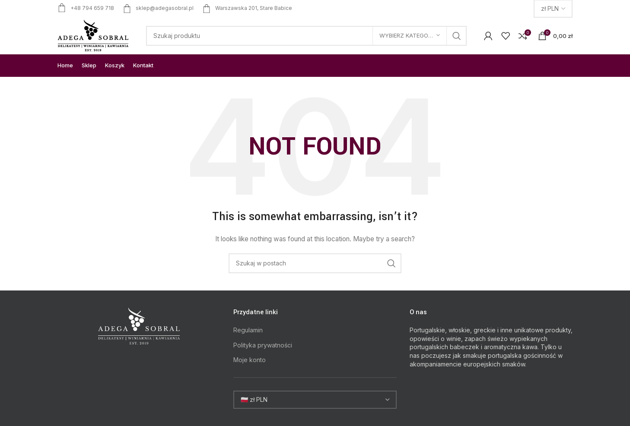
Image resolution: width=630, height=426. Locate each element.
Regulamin (248, 330)
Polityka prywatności (262, 345)
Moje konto (249, 359)
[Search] (306, 36)
